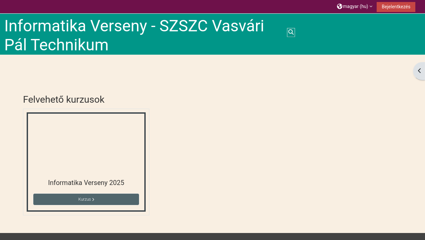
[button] (354, 6)
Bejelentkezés (396, 6)
